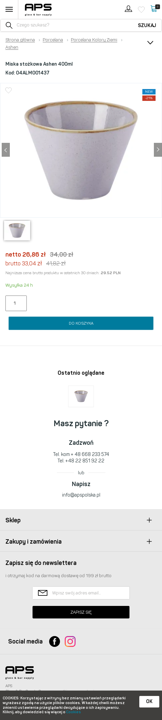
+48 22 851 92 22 (84, 461)
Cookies (73, 712)
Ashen (11, 47)
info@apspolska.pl (81, 495)
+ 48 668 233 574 (90, 454)
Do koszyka (81, 323)
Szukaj (147, 25)
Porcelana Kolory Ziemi (94, 40)
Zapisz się (81, 612)
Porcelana (53, 40)
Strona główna (20, 40)
